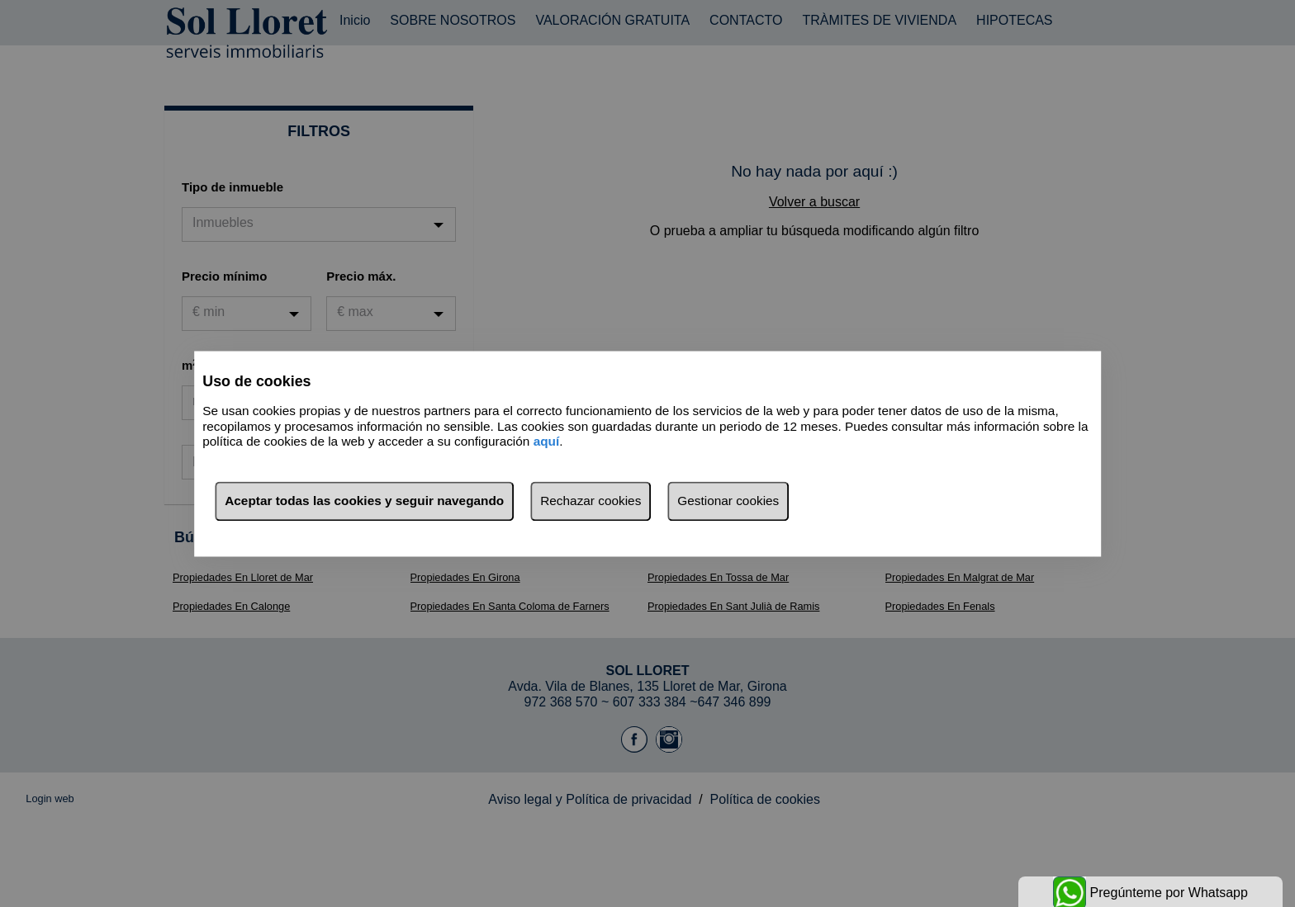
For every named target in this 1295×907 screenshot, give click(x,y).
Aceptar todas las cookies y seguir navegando (364, 501)
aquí (547, 442)
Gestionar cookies (728, 501)
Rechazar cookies (590, 501)
